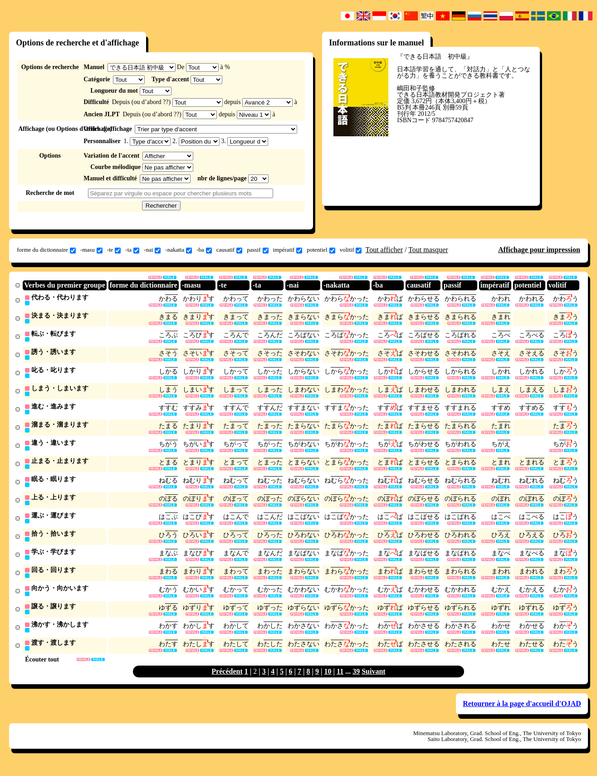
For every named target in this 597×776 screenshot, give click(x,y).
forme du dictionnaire (46, 250)
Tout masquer (428, 250)
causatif (229, 250)
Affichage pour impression (539, 250)
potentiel (321, 250)
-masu (91, 250)
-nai (152, 250)
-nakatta (178, 250)
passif (257, 250)
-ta (132, 250)
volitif (351, 250)
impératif (288, 250)
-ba (204, 250)
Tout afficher (384, 250)
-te (114, 250)
